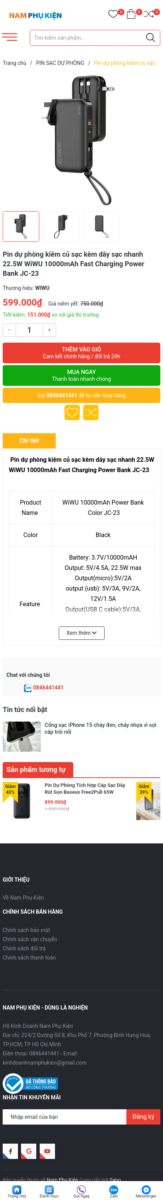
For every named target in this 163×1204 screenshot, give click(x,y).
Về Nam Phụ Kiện (23, 882)
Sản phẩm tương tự (36, 753)
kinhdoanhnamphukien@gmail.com (45, 1046)
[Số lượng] (29, 330)
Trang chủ (17, 1196)
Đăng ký (143, 1100)
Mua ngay (81, 375)
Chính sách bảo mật (26, 914)
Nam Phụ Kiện (62, 1163)
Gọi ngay (81, 1196)
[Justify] (150, 37)
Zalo (114, 1196)
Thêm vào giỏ (81, 353)
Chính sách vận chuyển (30, 923)
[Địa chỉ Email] (81, 1100)
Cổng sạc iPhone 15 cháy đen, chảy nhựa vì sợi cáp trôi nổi (101, 728)
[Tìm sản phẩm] (95, 37)
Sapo (115, 1163)
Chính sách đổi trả (24, 932)
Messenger (146, 1196)
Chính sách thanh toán (29, 941)
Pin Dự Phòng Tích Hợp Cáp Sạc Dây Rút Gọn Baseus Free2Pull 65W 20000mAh (85, 775)
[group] (81, 140)
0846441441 (62, 395)
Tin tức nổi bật (25, 710)
